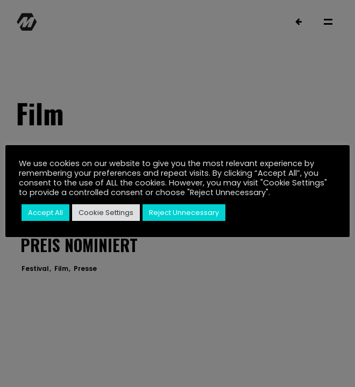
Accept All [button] (45, 212)
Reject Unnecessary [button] (184, 212)
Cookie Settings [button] (106, 212)
